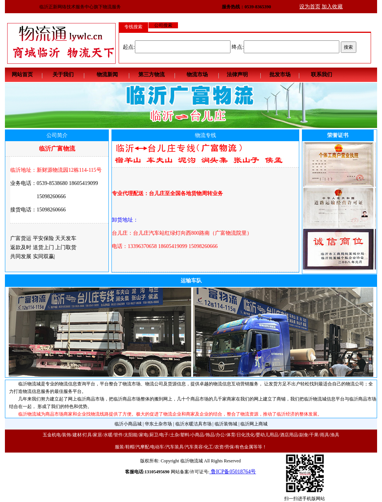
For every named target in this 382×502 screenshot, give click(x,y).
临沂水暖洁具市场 (193, 424)
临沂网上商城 (254, 424)
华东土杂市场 (158, 424)
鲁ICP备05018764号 (232, 471)
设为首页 (309, 6)
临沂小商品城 (128, 424)
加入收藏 (332, 6)
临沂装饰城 (226, 424)
